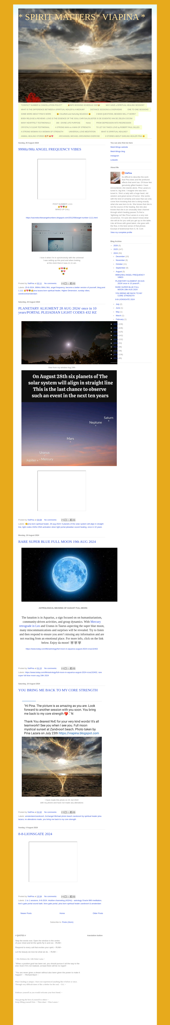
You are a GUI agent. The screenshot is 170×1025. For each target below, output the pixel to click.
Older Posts (98, 913)
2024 (115, 253)
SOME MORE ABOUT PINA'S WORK (36, 114)
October (119, 264)
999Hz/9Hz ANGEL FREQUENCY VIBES (49, 149)
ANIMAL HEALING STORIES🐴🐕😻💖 (37, 136)
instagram (114, 156)
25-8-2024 (29, 287)
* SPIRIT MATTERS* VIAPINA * (81, 17)
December (120, 256)
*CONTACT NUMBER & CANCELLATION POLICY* (41, 105)
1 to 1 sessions (31, 900)
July (118, 304)
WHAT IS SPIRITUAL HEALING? (114, 132)
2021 (115, 332)
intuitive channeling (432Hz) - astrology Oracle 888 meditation (74, 900)
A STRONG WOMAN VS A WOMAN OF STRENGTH (42, 132)
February (120, 319)
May (118, 312)
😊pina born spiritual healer (37, 524)
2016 (115, 351)
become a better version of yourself (81, 287)
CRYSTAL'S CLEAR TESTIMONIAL (35, 127)
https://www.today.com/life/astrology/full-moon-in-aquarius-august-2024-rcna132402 (62, 649)
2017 (115, 347)
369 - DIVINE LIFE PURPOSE (68, 123)
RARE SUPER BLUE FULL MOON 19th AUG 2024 (57, 542)
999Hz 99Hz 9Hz (42, 287)
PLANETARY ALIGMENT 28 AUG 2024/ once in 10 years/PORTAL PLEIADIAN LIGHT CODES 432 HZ (57, 310)
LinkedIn (114, 160)
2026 (115, 245)
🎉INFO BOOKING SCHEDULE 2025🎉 (84, 105)
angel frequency (58, 287)
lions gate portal (50, 903)
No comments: (50, 283)
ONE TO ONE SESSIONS (138, 110)
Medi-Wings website (119, 147)
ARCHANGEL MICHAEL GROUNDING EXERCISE (79, 136)
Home (88, 123)
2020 (115, 335)
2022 (115, 328)
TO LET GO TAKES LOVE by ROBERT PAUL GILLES (117, 127)
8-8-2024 (43, 900)
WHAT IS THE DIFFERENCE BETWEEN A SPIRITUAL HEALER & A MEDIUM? (53, 110)
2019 (115, 339)
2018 (115, 343)
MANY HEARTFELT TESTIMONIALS (36, 123)
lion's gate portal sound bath (30, 903)
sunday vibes (83, 290)
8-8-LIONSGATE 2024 (35, 834)
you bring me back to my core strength (59, 819)
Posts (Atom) (67, 922)
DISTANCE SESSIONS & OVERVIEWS (106, 110)
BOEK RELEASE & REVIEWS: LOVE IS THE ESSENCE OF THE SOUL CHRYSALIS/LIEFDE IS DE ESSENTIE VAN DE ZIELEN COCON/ (77, 118)
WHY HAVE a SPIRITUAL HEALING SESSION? (125, 105)
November (120, 260)
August (119, 271)
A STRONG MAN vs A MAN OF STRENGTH (73, 127)
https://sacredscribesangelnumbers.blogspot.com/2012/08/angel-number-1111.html (62, 218)
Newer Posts (26, 913)
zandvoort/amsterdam (27, 294)
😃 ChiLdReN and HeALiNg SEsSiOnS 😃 (74, 114)
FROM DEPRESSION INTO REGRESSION (113, 123)
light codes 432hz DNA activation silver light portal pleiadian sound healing (54, 527)
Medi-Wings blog (117, 151)
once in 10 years (95, 527)
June (118, 308)
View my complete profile (121, 232)
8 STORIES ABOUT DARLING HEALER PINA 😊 (125, 136)
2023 (115, 324)
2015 (115, 354)
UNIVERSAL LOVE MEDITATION (82, 132)
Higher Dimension (69, 290)
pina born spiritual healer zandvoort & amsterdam (79, 903)
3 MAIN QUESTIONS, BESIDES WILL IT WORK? (116, 114)
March (119, 315)
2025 (115, 249)
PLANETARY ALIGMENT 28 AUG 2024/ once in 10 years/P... (129, 282)
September (121, 268)
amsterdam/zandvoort (34, 816)
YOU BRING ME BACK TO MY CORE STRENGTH (58, 690)
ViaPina (128, 173)
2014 (115, 358)
